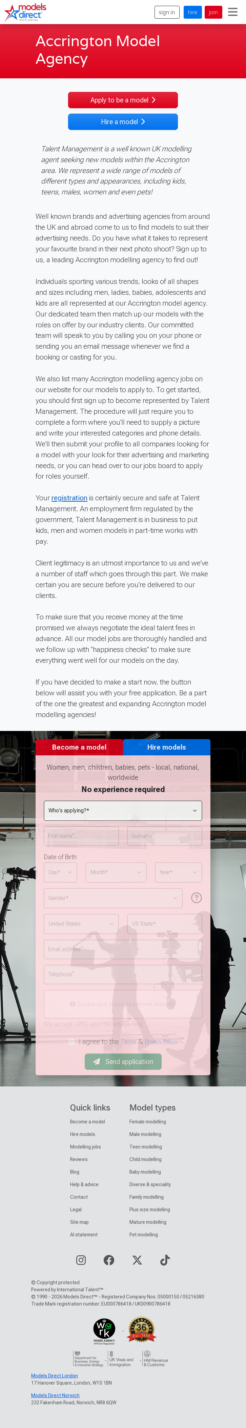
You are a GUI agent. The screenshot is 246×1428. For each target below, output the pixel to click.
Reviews (79, 1159)
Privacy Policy (161, 1041)
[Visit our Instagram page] (81, 1262)
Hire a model (123, 122)
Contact (79, 1197)
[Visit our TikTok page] (165, 1262)
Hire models (82, 1134)
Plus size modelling (149, 1209)
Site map (79, 1222)
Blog (74, 1172)
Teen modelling (145, 1147)
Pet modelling (143, 1234)
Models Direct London (54, 1375)
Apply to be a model (123, 100)
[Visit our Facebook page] (108, 1262)
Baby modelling (145, 1172)
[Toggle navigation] (233, 12)
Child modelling (145, 1159)
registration (69, 498)
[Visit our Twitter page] (137, 1262)
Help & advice (84, 1184)
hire (193, 12)
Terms (128, 1041)
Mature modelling (147, 1222)
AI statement (84, 1234)
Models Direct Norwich (55, 1395)
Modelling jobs (85, 1147)
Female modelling (147, 1121)
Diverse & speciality (150, 1184)
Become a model (87, 1121)
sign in (167, 12)
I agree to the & (128, 1041)
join (213, 12)
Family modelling (146, 1197)
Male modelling (145, 1134)
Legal (76, 1209)
